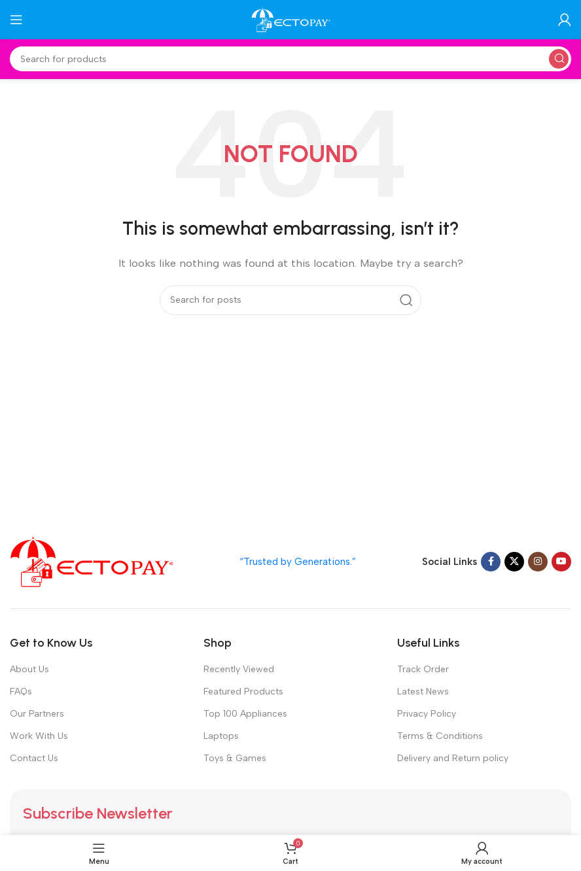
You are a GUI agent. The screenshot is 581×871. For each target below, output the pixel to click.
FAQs (21, 691)
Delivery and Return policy (452, 758)
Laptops (221, 736)
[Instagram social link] (538, 562)
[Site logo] (290, 19)
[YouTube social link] (561, 562)
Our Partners (37, 713)
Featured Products (243, 691)
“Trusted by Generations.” (297, 562)
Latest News (423, 691)
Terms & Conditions (440, 736)
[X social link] (514, 562)
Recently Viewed (238, 669)
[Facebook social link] (491, 562)
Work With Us (39, 736)
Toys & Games (234, 758)
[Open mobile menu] (16, 20)
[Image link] (91, 560)
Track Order (423, 669)
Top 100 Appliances (245, 713)
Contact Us (34, 758)
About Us (29, 669)
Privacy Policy (426, 713)
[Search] (290, 58)
